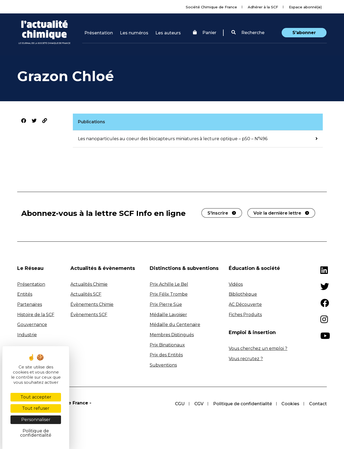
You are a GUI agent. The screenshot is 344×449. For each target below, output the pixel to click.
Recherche (247, 32)
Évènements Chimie (91, 304)
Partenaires (29, 304)
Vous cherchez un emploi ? (258, 348)
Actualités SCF (85, 294)
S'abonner (304, 32)
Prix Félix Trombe (169, 294)
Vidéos (236, 284)
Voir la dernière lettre (277, 213)
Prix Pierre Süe (166, 304)
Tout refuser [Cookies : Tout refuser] (35, 408)
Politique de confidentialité (242, 403)
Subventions (163, 365)
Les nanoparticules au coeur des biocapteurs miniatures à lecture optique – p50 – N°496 (172, 138)
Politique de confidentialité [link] (35, 433)
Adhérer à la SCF (263, 7)
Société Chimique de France (211, 7)
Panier (204, 32)
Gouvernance (32, 324)
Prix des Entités (166, 354)
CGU (179, 403)
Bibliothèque (243, 294)
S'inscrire (217, 213)
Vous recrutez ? (246, 358)
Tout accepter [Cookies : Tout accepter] (35, 397)
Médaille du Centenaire (175, 324)
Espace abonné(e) (305, 7)
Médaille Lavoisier (168, 314)
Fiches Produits (245, 314)
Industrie (27, 334)
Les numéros (134, 32)
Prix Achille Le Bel (169, 284)
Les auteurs (168, 32)
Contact (318, 403)
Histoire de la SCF (35, 314)
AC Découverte (245, 304)
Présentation (98, 32)
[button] (247, 33)
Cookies (290, 403)
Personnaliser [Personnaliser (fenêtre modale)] (36, 419)
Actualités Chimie (89, 284)
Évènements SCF (88, 314)
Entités (24, 294)
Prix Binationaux (167, 344)
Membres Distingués (172, 334)
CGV (198, 403)
